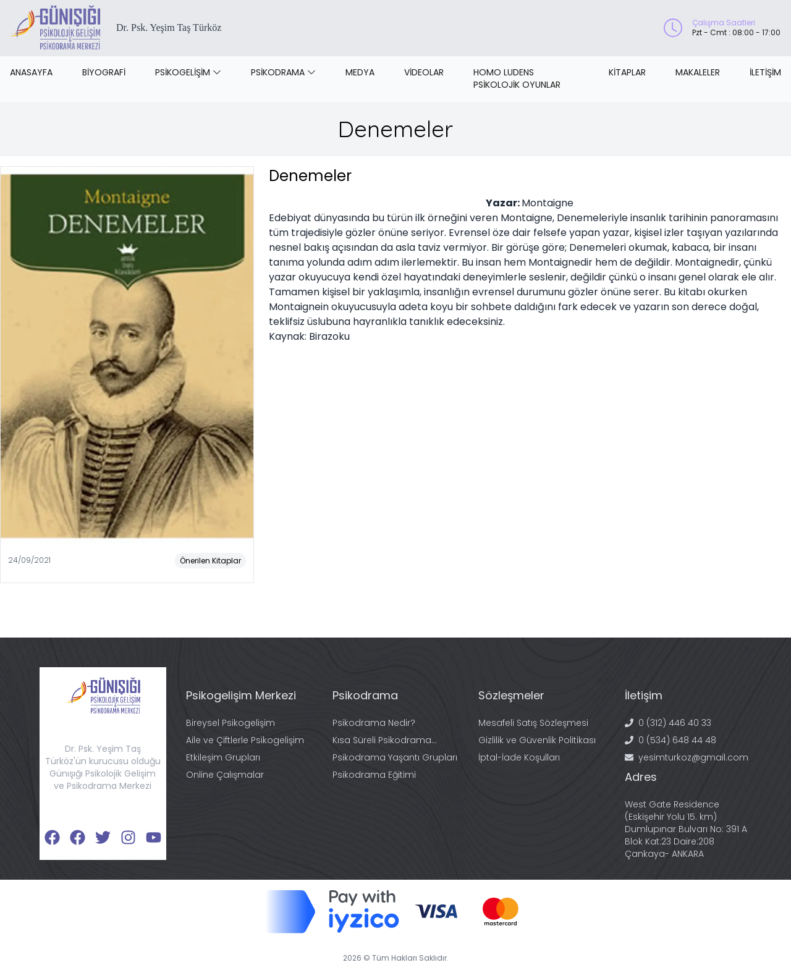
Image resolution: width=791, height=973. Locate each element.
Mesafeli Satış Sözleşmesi (533, 723)
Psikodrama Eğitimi (374, 775)
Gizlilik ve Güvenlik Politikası (537, 740)
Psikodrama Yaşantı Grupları (394, 757)
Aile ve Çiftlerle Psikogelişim (245, 740)
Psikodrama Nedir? (373, 723)
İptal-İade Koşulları (519, 757)
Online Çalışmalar (225, 775)
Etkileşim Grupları (223, 757)
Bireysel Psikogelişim (230, 723)
